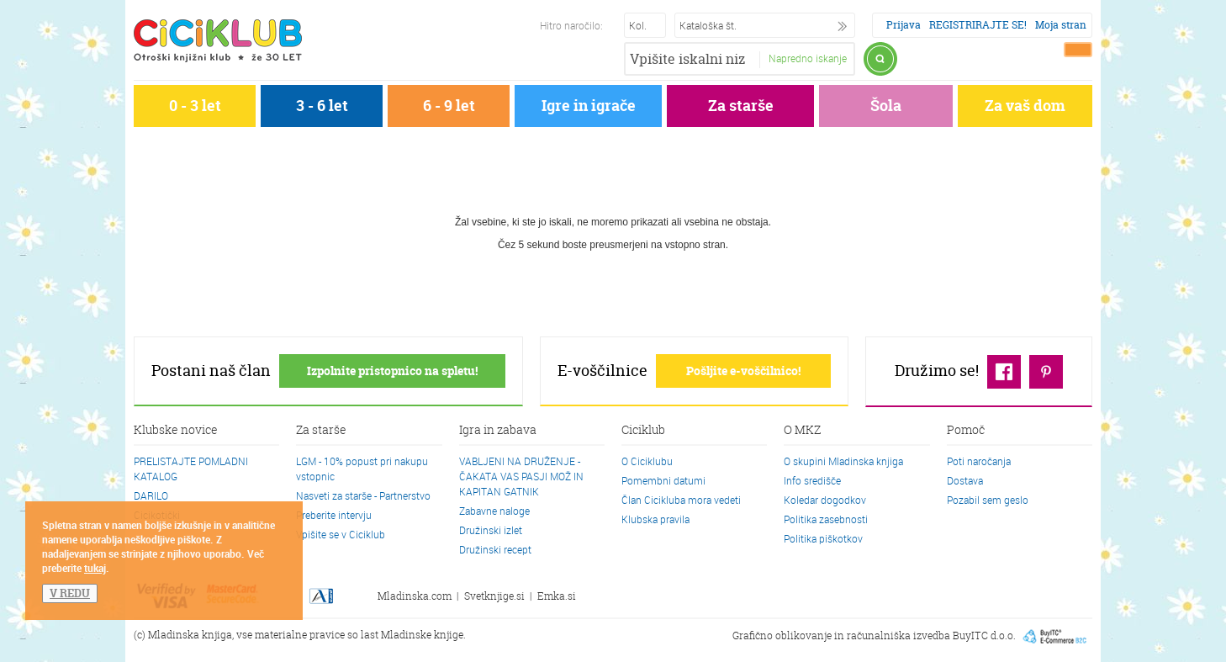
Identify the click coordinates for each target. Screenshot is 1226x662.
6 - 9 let (449, 105)
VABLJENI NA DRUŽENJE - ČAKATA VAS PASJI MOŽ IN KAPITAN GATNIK (521, 476)
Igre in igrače (589, 105)
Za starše (741, 105)
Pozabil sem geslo (987, 499)
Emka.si (556, 596)
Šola (885, 105)
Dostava (965, 480)
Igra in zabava (497, 430)
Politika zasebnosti (826, 519)
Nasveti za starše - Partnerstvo (363, 495)
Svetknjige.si (494, 596)
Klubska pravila (655, 519)
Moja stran (1060, 25)
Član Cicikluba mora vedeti (681, 499)
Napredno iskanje (808, 58)
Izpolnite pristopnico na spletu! (392, 371)
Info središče (812, 480)
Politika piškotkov (823, 538)
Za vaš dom (1025, 105)
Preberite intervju (334, 515)
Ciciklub (643, 430)
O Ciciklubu (647, 461)
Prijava (903, 25)
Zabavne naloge (494, 510)
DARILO (151, 495)
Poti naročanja (979, 461)
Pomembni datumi (663, 480)
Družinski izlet (490, 530)
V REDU (70, 593)
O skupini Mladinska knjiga (843, 461)
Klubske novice (176, 430)
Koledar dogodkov (825, 499)
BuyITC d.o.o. (984, 635)
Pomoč (966, 430)
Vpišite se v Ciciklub (340, 534)
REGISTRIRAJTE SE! (978, 25)
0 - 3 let (195, 105)
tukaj (95, 568)
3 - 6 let (322, 105)
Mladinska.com (415, 596)
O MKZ (802, 430)
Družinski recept (495, 549)
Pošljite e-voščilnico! (743, 371)
